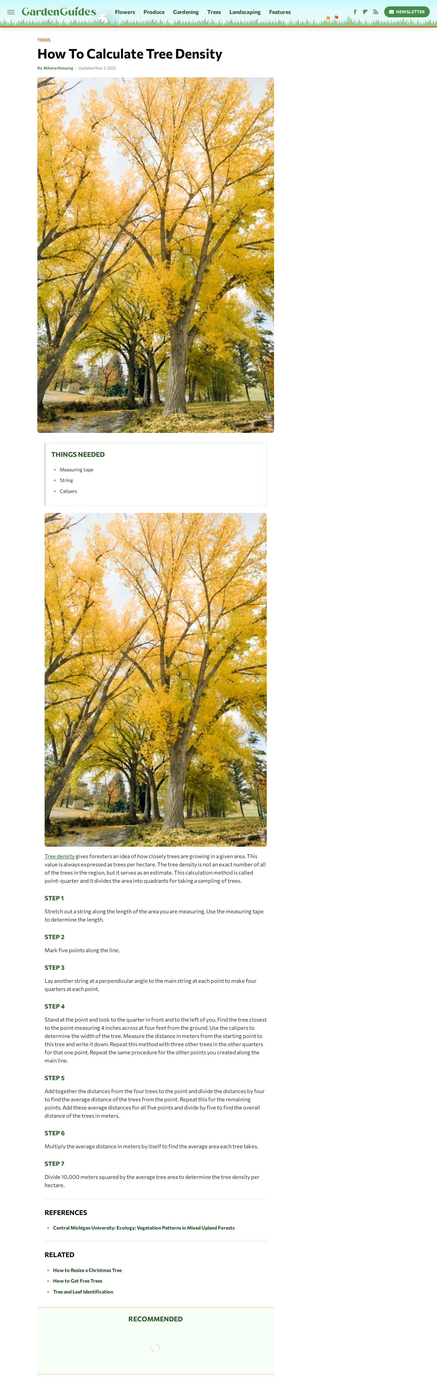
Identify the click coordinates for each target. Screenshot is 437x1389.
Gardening (186, 11)
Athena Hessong (58, 67)
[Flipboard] (365, 12)
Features (280, 11)
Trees (214, 11)
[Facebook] (355, 12)
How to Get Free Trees (77, 1281)
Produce (154, 11)
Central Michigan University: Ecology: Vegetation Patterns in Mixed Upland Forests (144, 1227)
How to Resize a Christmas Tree (87, 1270)
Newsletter (407, 11)
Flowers (125, 11)
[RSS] (375, 12)
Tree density (60, 856)
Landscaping (245, 11)
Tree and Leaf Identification (83, 1291)
